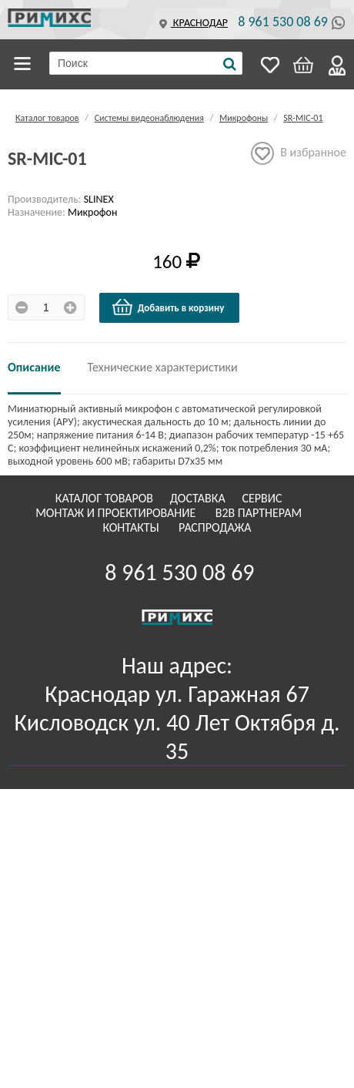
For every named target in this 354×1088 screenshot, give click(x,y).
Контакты (132, 527)
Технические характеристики (163, 367)
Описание (34, 367)
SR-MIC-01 (302, 117)
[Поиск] (229, 64)
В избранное (298, 153)
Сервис (263, 498)
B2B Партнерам (260, 512)
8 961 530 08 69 (283, 21)
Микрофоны (243, 117)
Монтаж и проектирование (117, 512)
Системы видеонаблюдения (149, 117)
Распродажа (215, 527)
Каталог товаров (25, 64)
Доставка (199, 498)
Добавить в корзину (168, 307)
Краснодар (191, 22)
